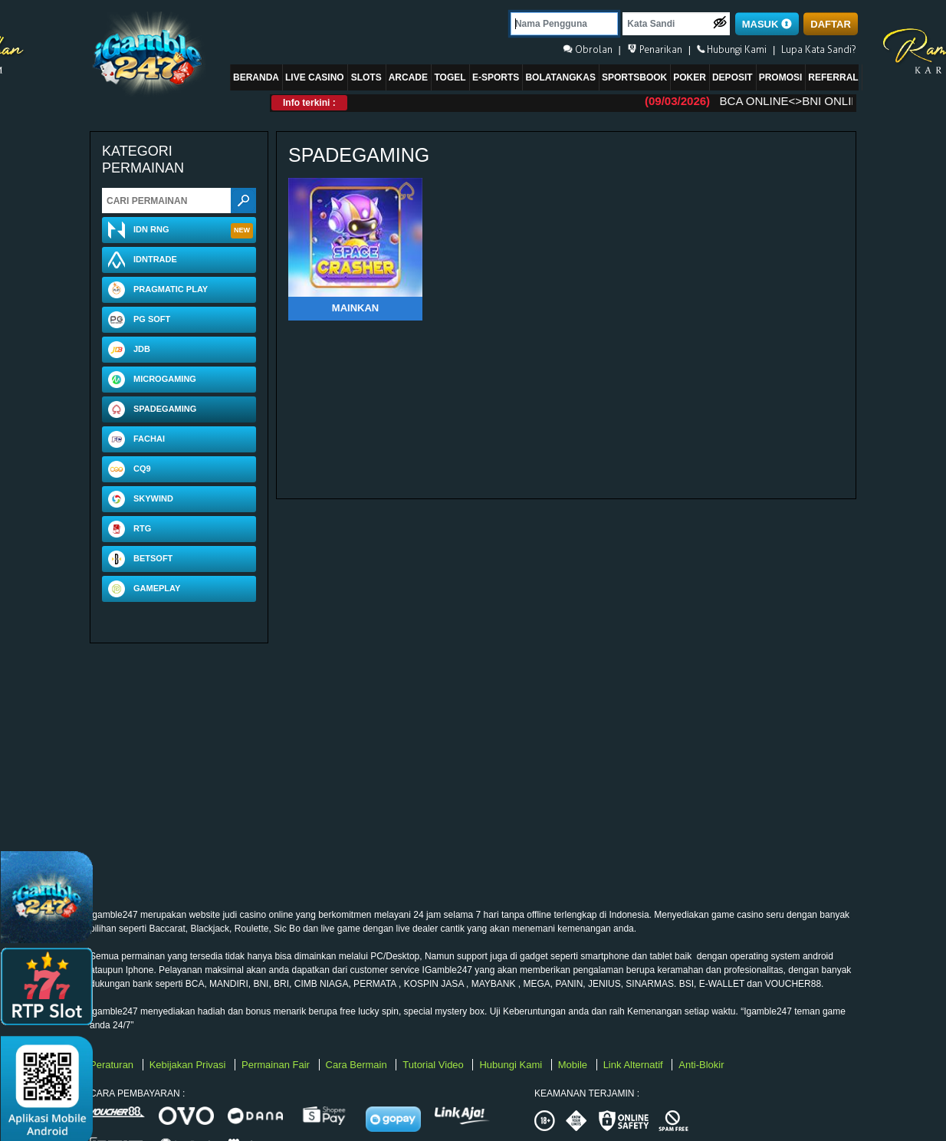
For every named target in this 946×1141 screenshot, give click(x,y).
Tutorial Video (434, 1064)
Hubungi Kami (511, 1064)
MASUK (767, 24)
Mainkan (355, 308)
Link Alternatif (634, 1064)
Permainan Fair (276, 1064)
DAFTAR (830, 24)
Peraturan (113, 1064)
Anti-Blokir (701, 1064)
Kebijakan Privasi (188, 1064)
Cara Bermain (358, 1064)
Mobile (574, 1064)
